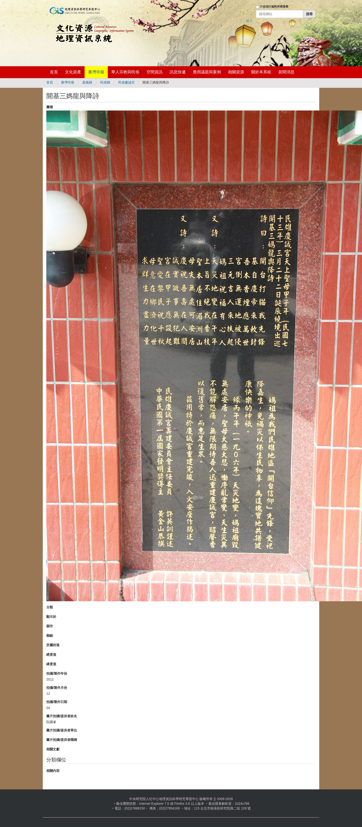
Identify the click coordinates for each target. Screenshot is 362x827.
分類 (49, 607)
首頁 (54, 72)
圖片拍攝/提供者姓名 (61, 716)
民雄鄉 (105, 82)
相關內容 (53, 771)
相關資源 (236, 72)
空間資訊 (155, 72)
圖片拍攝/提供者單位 (61, 730)
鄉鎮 (49, 635)
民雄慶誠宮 (126, 82)
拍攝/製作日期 (56, 702)
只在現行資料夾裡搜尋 (274, 6)
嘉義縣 (87, 82)
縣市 (49, 626)
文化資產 (73, 72)
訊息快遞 (178, 72)
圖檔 (49, 107)
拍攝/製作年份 (56, 673)
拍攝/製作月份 (56, 688)
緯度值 (51, 664)
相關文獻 (53, 749)
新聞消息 (286, 72)
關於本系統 (261, 72)
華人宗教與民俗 (125, 72)
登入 (249, 20)
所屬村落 (53, 645)
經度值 (51, 654)
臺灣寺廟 (96, 72)
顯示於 (51, 617)
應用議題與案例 (207, 72)
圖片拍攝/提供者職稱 (61, 740)
